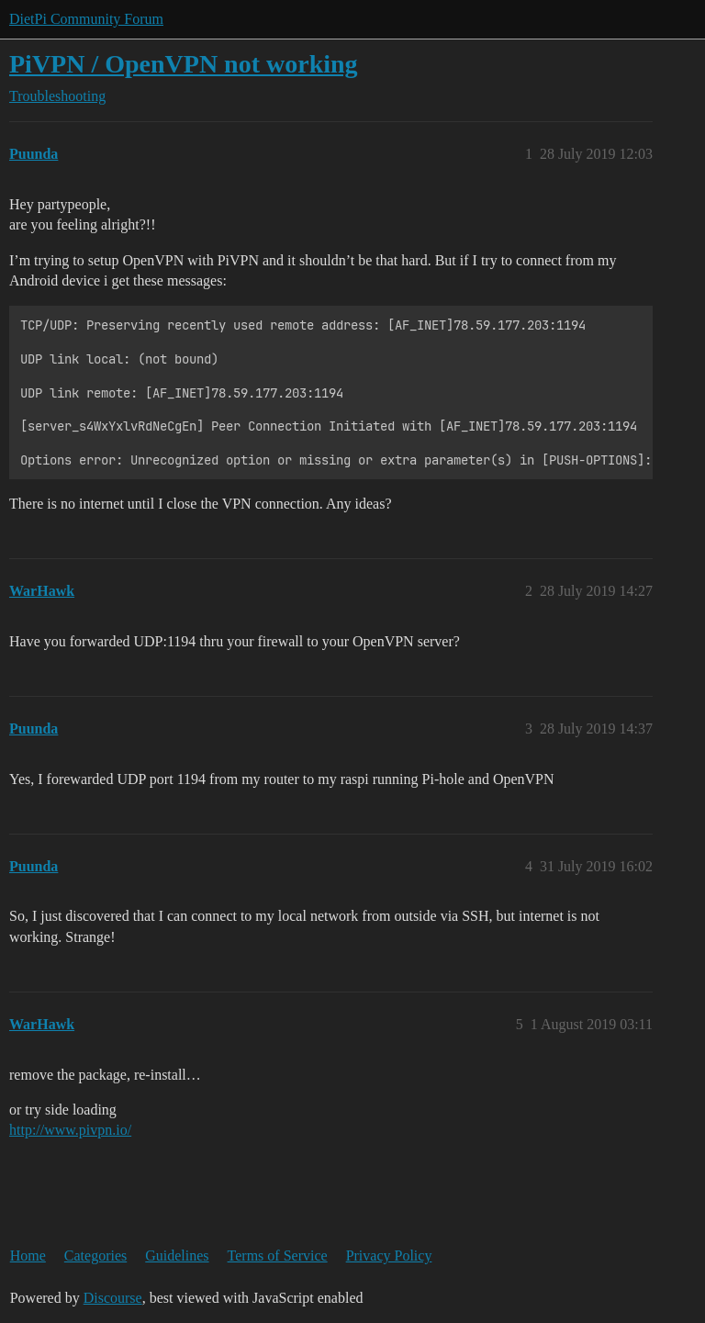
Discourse (113, 1298)
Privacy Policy (389, 1255)
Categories (95, 1255)
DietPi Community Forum (86, 19)
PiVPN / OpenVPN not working (183, 64)
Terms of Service (278, 1255)
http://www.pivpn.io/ (70, 1130)
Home (28, 1255)
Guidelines (176, 1255)
